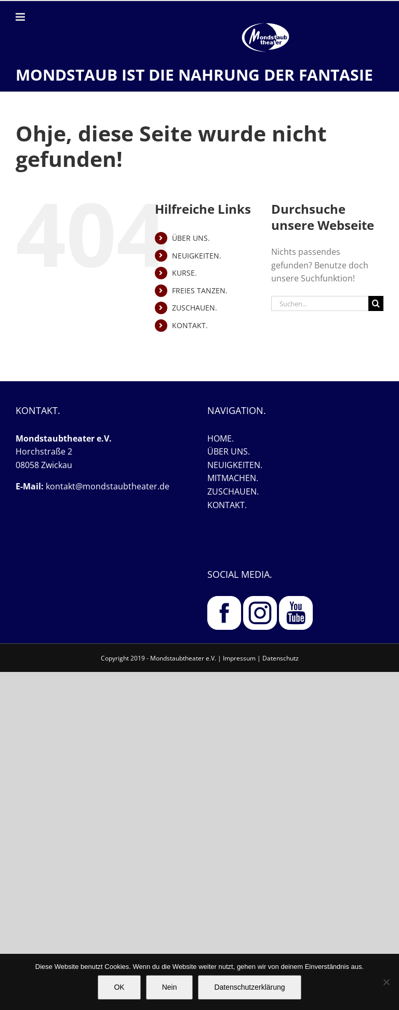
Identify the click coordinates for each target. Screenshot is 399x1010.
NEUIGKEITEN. (196, 256)
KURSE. (184, 273)
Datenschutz (280, 658)
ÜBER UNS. (191, 238)
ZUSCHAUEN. (194, 308)
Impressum (239, 658)
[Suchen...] (319, 303)
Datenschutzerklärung (249, 987)
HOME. (220, 438)
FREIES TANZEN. (200, 290)
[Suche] (375, 303)
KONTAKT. (190, 325)
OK (119, 987)
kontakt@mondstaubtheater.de (107, 486)
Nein (169, 987)
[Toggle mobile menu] (21, 16)
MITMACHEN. (232, 478)
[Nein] (386, 982)
